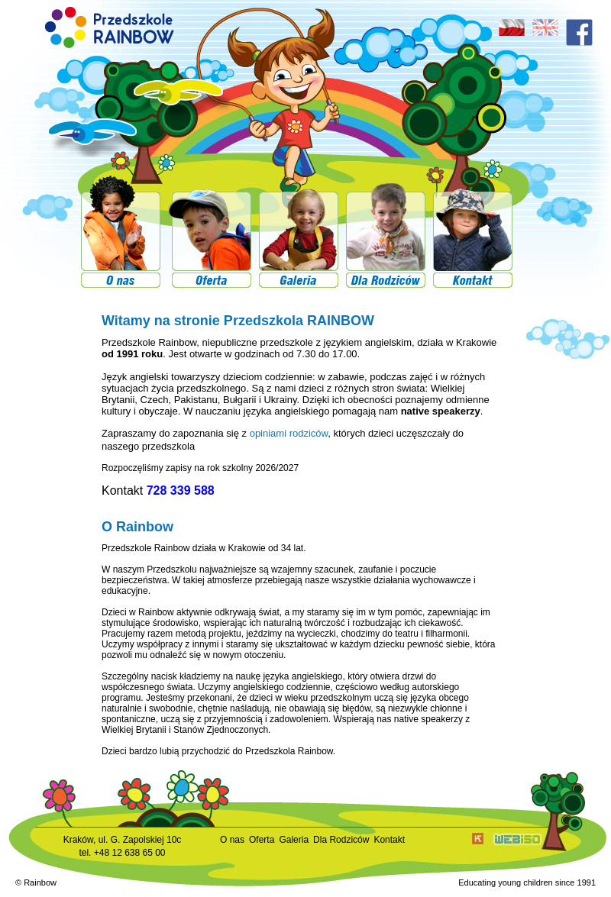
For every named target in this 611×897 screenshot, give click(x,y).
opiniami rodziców (289, 433)
